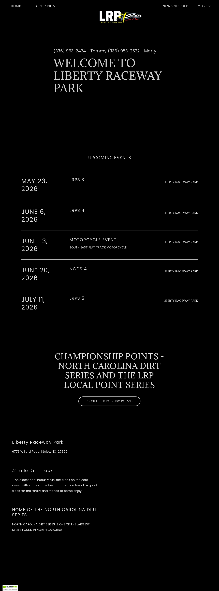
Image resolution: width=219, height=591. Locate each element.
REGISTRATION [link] (43, 6)
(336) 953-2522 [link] (124, 51)
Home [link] (16, 6)
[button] (203, 6)
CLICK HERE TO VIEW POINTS (109, 401)
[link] (109, 5)
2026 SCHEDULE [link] (175, 6)
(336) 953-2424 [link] (69, 51)
